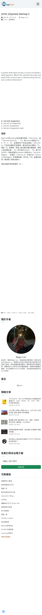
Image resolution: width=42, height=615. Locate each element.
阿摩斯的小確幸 (6, 481)
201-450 (31, 313)
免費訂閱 (21, 467)
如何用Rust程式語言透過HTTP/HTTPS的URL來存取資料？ (25, 440)
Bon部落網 (5, 511)
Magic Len (24, 17)
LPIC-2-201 (23, 313)
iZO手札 (4, 499)
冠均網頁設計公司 (7, 485)
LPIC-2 (14, 313)
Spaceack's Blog (7, 496)
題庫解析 (12, 19)
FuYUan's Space (7, 518)
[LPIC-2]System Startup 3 (15, 13)
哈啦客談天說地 (6, 507)
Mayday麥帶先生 (7, 525)
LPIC (9, 313)
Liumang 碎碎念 (7, 533)
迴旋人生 (4, 488)
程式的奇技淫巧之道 (8, 492)
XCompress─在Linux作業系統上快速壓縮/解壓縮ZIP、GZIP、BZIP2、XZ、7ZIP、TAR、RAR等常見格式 (25, 401)
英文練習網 (5, 522)
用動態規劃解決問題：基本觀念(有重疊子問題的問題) (25, 431)
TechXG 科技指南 (7, 529)
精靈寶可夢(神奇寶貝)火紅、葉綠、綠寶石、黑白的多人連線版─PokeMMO (25, 421)
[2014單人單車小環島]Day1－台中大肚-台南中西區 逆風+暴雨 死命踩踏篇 (25, 411)
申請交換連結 (6, 537)
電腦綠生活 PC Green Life (10, 503)
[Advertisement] (21, 46)
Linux (5, 19)
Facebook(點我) (19, 368)
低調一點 (4, 514)
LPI (4, 313)
